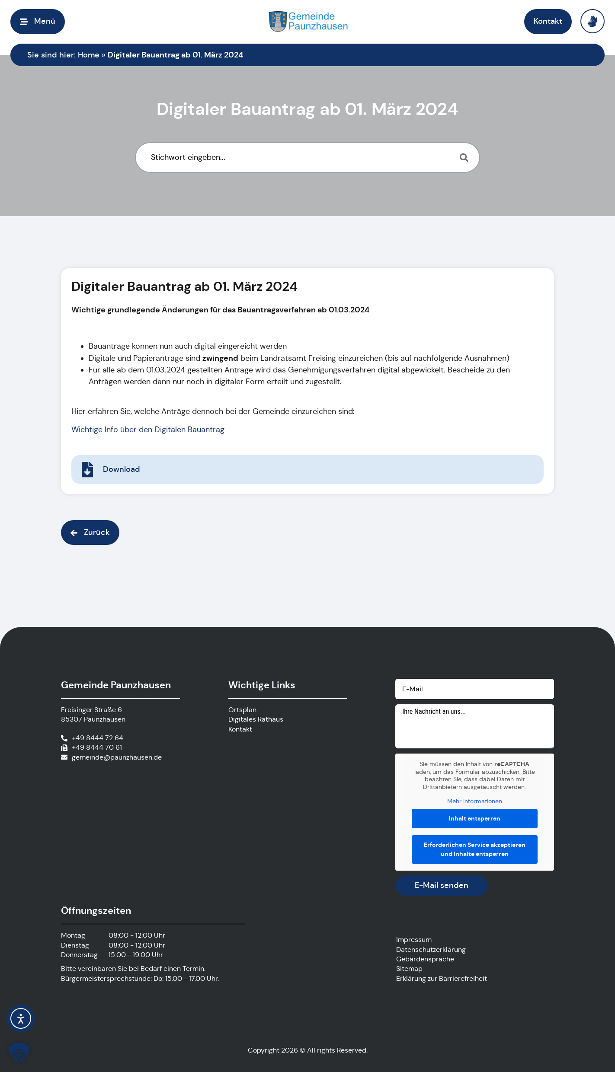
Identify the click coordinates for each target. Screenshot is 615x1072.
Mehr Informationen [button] (474, 801)
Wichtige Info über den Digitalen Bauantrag (148, 429)
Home (88, 55)
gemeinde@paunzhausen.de (117, 757)
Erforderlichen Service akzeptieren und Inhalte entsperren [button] (474, 848)
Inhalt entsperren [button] (474, 818)
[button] (37, 21)
